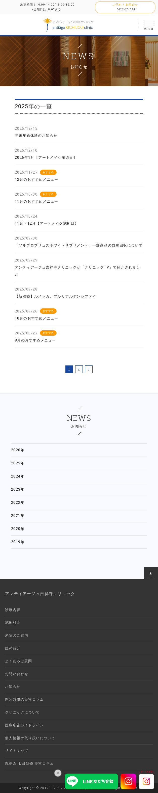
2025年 (17, 463)
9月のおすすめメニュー (35, 340)
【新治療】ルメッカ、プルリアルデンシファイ (55, 296)
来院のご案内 (16, 635)
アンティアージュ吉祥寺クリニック (40, 593)
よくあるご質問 (18, 661)
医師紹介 (13, 648)
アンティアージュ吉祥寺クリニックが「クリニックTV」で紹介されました (77, 270)
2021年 (17, 516)
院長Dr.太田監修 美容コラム (29, 763)
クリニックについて (22, 712)
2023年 (17, 489)
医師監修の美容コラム (24, 699)
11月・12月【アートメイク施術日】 (46, 223)
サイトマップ (16, 751)
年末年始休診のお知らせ (36, 136)
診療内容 (13, 610)
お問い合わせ (16, 674)
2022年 (17, 502)
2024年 (17, 476)
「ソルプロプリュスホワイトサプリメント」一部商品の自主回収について (79, 245)
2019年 (17, 542)
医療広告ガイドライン (24, 725)
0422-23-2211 (126, 9)
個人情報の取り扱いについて (30, 738)
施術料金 (13, 622)
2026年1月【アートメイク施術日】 (46, 157)
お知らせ (13, 686)
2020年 (17, 529)
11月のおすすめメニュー (36, 201)
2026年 (17, 450)
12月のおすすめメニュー (36, 179)
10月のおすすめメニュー (36, 318)
